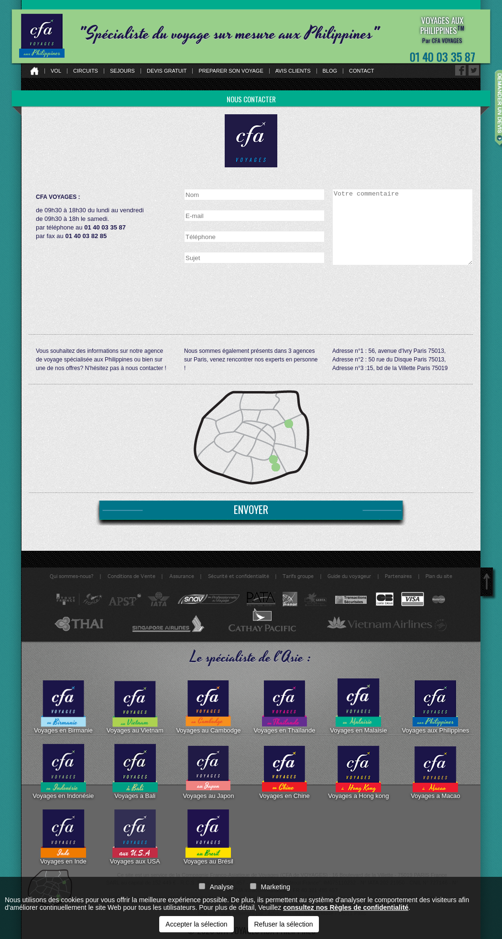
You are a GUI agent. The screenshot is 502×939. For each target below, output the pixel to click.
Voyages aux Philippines (435, 706)
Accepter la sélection (196, 924)
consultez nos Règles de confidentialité (345, 907)
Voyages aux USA (135, 837)
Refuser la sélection (283, 924)
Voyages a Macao (435, 771)
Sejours (122, 71)
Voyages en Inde (63, 837)
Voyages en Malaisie (358, 706)
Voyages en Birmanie (63, 706)
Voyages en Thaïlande (284, 706)
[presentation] (405, 288)
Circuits (85, 71)
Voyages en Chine (284, 771)
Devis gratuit (167, 71)
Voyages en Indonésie (63, 771)
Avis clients (293, 71)
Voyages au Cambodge (208, 706)
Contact (361, 71)
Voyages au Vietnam (135, 706)
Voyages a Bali (135, 771)
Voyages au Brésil (208, 837)
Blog (330, 71)
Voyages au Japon (208, 771)
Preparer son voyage (230, 71)
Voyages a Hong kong (358, 771)
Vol (56, 71)
